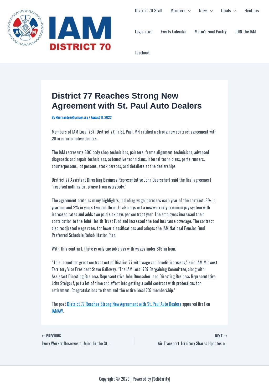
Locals (228, 10)
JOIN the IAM (245, 31)
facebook (142, 52)
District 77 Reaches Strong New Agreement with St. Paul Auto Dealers (124, 304)
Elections (252, 10)
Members (180, 10)
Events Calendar (173, 31)
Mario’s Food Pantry (210, 31)
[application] (188, 10)
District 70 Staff (148, 10)
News (206, 10)
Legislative (143, 31)
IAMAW (57, 311)
